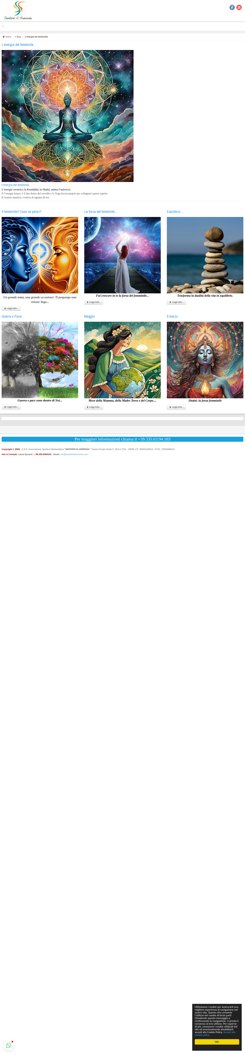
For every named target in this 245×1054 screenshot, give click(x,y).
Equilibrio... (174, 211)
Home (8, 37)
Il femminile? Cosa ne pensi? (21, 211)
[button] (8, 1045)
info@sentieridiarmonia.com (74, 454)
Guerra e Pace (12, 316)
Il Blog (18, 37)
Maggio (89, 316)
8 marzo (172, 316)
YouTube (239, 7)
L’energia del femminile (15, 185)
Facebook (232, 7)
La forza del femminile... (100, 211)
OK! (217, 1042)
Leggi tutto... (11, 308)
